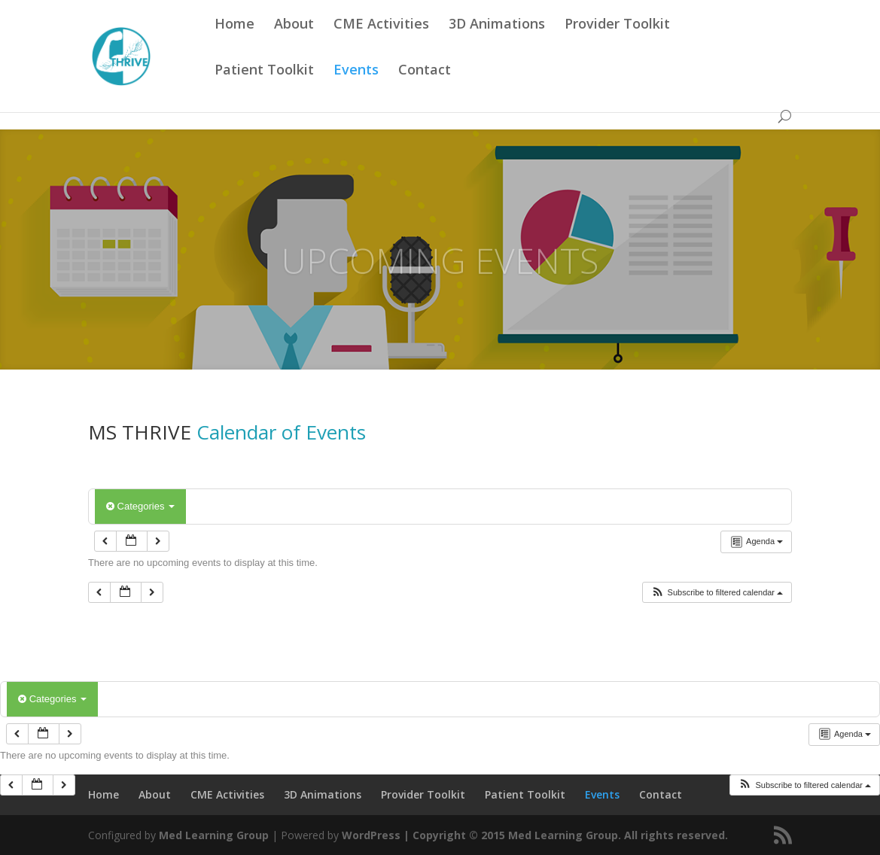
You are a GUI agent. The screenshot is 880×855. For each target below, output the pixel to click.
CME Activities (381, 42)
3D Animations (497, 42)
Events (356, 88)
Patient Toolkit (264, 88)
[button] (717, 593)
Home (234, 42)
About (294, 42)
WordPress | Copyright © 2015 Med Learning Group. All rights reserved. (535, 835)
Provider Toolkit (617, 42)
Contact (424, 88)
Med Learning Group (214, 835)
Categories (140, 506)
